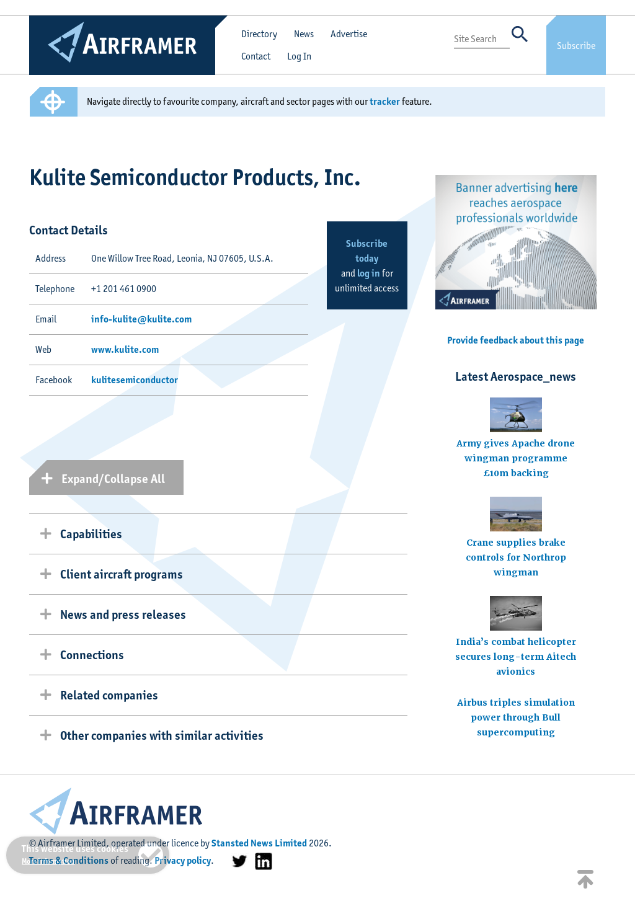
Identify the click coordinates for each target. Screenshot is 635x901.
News (304, 34)
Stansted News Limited (259, 843)
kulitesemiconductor (134, 380)
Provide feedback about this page (515, 340)
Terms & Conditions (69, 860)
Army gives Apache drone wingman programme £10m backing (515, 458)
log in (368, 273)
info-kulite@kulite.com (141, 319)
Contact (255, 56)
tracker (385, 101)
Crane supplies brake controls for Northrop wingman (516, 557)
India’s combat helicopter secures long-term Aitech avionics (515, 656)
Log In (299, 56)
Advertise (349, 34)
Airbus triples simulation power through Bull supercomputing (516, 717)
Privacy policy (182, 860)
